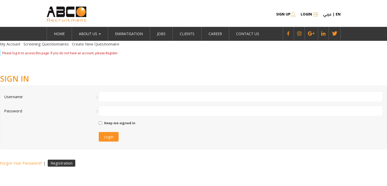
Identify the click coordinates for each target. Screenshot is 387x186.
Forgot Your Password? (21, 163)
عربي (327, 14)
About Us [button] (90, 33)
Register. (112, 53)
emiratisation (129, 33)
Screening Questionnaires (46, 44)
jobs (161, 33)
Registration (61, 163)
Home (59, 33)
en (338, 14)
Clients (187, 33)
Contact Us (247, 33)
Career (215, 33)
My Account (10, 44)
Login (309, 14)
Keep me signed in (119, 123)
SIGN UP (286, 14)
